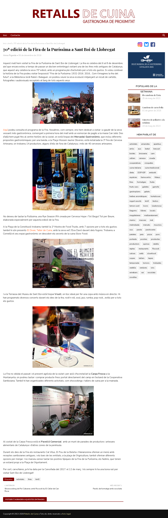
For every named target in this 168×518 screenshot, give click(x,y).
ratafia (156, 244)
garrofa (156, 187)
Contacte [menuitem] (15, 35)
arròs (132, 149)
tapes (150, 258)
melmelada (134, 225)
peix (141, 234)
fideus (157, 177)
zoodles (133, 277)
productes (155, 239)
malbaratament (151, 215)
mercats (146, 225)
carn (153, 153)
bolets (132, 153)
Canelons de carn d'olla (152, 107)
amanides (145, 144)
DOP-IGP (141, 172)
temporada (134, 263)
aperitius (157, 144)
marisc (132, 220)
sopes (132, 258)
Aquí (5, 129)
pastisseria (150, 229)
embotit (152, 172)
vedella (133, 268)
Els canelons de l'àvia (151, 95)
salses (132, 253)
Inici (4, 43)
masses (142, 220)
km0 (10, 43)
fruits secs (134, 187)
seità (141, 253)
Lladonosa (156, 206)
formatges (141, 182)
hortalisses (155, 196)
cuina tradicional (152, 168)
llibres (143, 210)
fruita (152, 182)
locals (152, 210)
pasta (139, 229)
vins (152, 268)
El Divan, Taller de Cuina (39, 230)
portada (133, 239)
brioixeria (143, 153)
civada (152, 158)
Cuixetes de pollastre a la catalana (153, 121)
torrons (146, 263)
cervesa (142, 158)
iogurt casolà (135, 201)
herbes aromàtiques (138, 196)
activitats (20, 479)
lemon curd (134, 206)
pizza (149, 234)
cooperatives (135, 163)
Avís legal (66, 514)
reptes (132, 248)
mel (151, 220)
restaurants (144, 248)
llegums (133, 210)
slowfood (151, 253)
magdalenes (135, 215)
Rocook (155, 248)
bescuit (156, 149)
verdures (143, 268)
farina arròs (146, 177)
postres (143, 239)
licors (145, 206)
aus (139, 149)
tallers (141, 258)
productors (134, 244)
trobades (157, 263)
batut (147, 149)
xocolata (151, 272)
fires (30, 479)
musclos (158, 225)
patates (133, 234)
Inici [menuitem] (5, 35)
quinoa (146, 244)
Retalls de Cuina (31, 514)
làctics (155, 201)
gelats (147, 191)
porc (158, 234)
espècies (133, 177)
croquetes (149, 163)
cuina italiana (135, 168)
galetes (145, 187)
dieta (132, 172)
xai (142, 272)
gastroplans (135, 191)
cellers (132, 158)
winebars (133, 272)
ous (131, 229)
